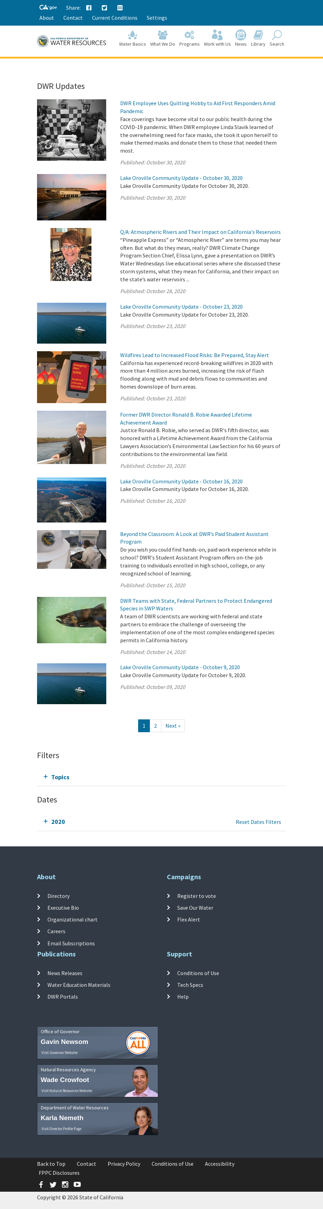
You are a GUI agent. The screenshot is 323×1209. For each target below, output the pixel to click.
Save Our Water (195, 907)
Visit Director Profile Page (61, 1128)
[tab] (161, 777)
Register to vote (196, 895)
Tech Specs (190, 984)
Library (258, 38)
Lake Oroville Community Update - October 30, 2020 (181, 177)
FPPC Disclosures (59, 1172)
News (241, 38)
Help (183, 996)
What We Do (162, 38)
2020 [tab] (58, 822)
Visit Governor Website (60, 1052)
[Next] (173, 725)
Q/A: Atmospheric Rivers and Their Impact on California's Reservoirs (200, 231)
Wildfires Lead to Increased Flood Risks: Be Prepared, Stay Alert (194, 355)
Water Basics (132, 38)
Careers (56, 931)
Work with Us (217, 38)
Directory (58, 895)
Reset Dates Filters (258, 821)
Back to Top (51, 1163)
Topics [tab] (60, 777)
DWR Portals (62, 996)
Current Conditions (114, 17)
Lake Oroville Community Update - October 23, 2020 (181, 306)
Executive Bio (63, 907)
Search (277, 38)
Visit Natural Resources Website (67, 1090)
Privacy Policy (124, 1163)
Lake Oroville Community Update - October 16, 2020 (181, 481)
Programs (189, 38)
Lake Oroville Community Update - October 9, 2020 (180, 667)
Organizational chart (72, 919)
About (46, 17)
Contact (73, 17)
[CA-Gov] (48, 8)
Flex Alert (188, 919)
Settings (157, 17)
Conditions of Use (198, 972)
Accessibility (219, 1163)
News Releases (64, 972)
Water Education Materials (78, 984)
